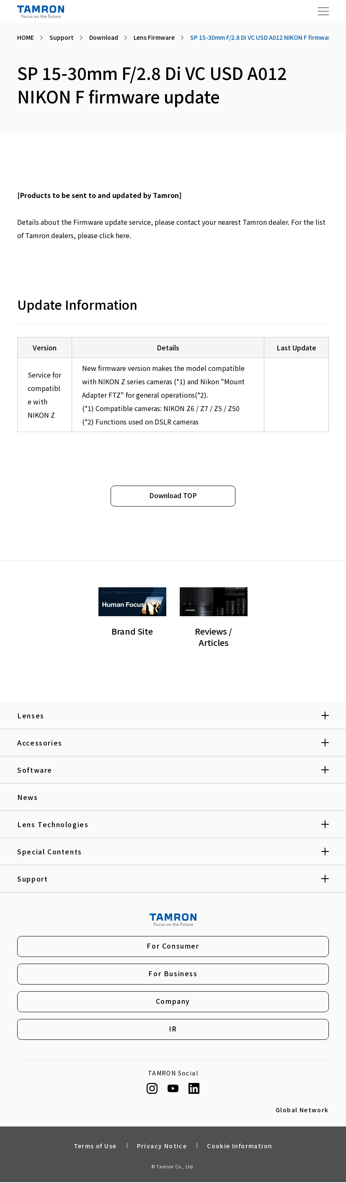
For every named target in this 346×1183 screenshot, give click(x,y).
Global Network (302, 1111)
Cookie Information (239, 1147)
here (122, 235)
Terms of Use (95, 1147)
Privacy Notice (162, 1147)
